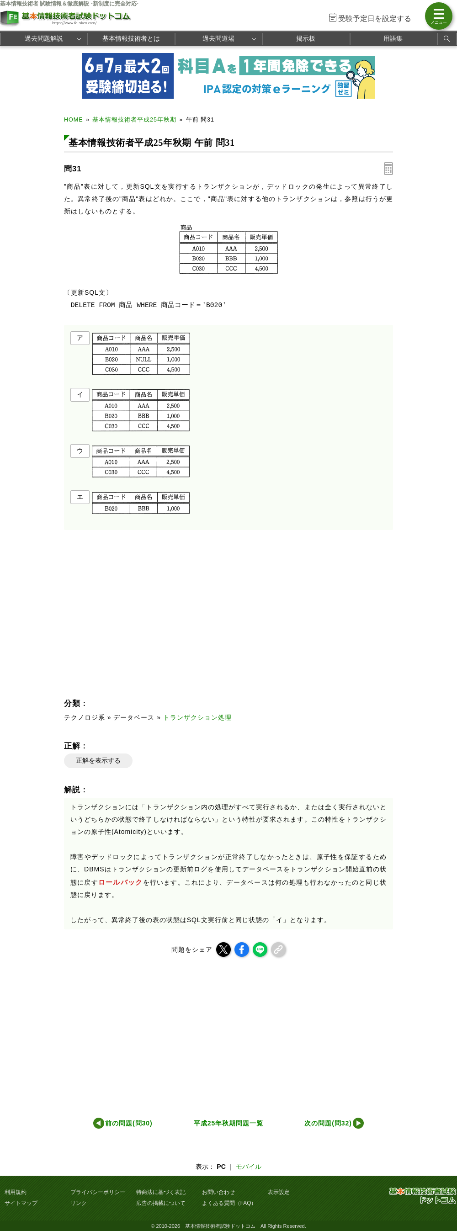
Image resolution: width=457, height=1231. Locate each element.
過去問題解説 (44, 38)
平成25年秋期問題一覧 (228, 1123)
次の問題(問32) (328, 1123)
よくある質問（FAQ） (229, 1203)
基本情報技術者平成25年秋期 (134, 120)
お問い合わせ (218, 1192)
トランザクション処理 (197, 717)
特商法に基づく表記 (161, 1192)
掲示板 (305, 38)
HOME (73, 120)
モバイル (248, 1166)
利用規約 (16, 1192)
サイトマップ (21, 1203)
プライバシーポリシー (97, 1192)
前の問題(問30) (129, 1123)
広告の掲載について (161, 1203)
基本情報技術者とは (131, 38)
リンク (78, 1203)
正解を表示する (98, 760)
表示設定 (279, 1192)
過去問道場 (218, 38)
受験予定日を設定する (374, 18)
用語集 (393, 38)
